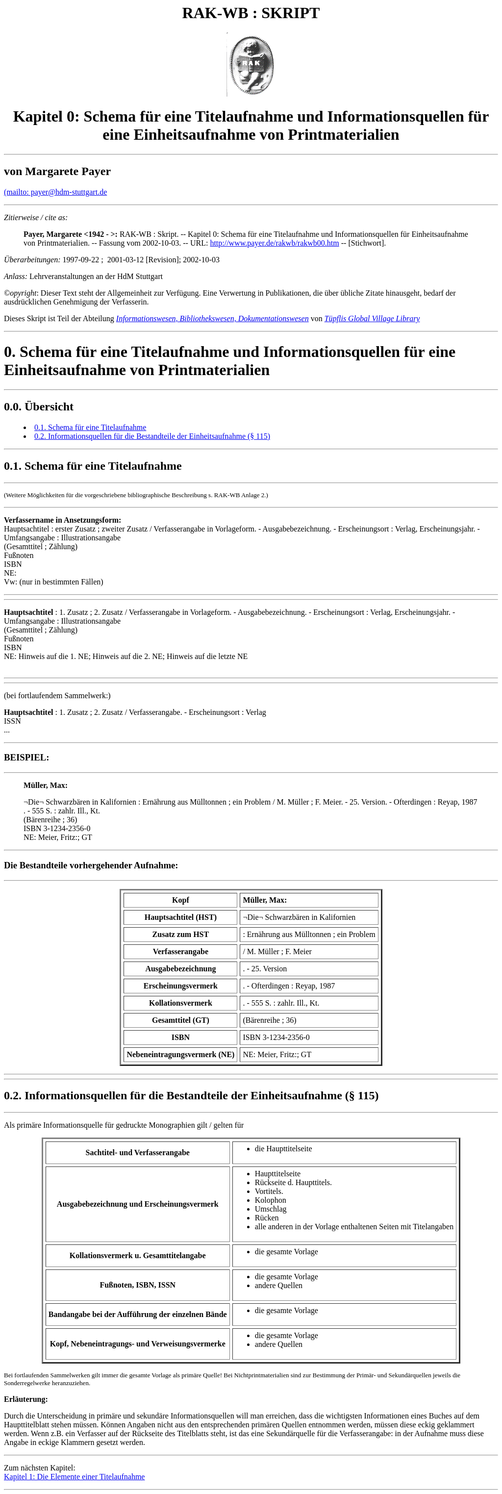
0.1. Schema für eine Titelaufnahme (90, 427)
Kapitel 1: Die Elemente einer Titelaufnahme (74, 1476)
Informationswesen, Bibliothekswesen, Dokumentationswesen (212, 318)
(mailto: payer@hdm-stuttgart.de (55, 192)
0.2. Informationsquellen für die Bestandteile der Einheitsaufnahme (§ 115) (152, 436)
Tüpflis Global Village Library (372, 318)
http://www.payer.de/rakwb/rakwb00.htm (274, 243)
